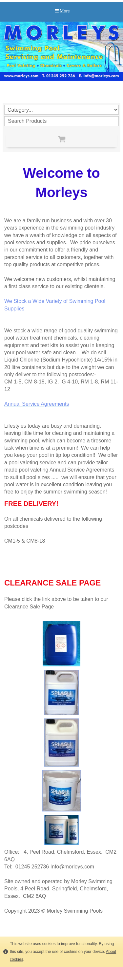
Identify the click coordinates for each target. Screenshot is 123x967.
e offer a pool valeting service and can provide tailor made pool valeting (61, 462)
